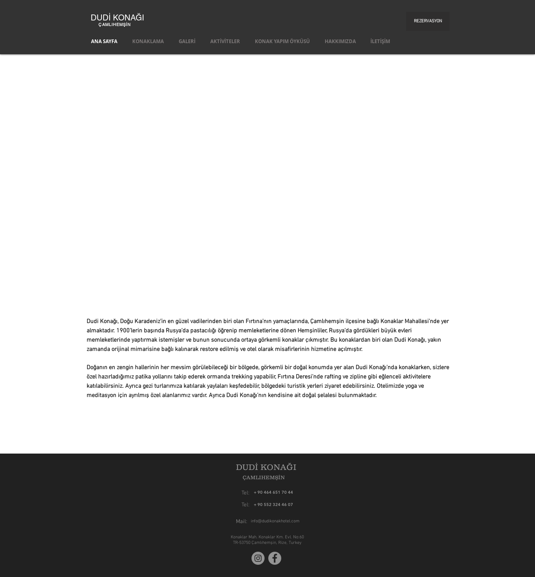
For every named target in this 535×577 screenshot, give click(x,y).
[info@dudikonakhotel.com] (275, 521)
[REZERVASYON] (428, 21)
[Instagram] (258, 558)
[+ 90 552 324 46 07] (273, 504)
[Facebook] (274, 558)
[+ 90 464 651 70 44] (293, 492)
